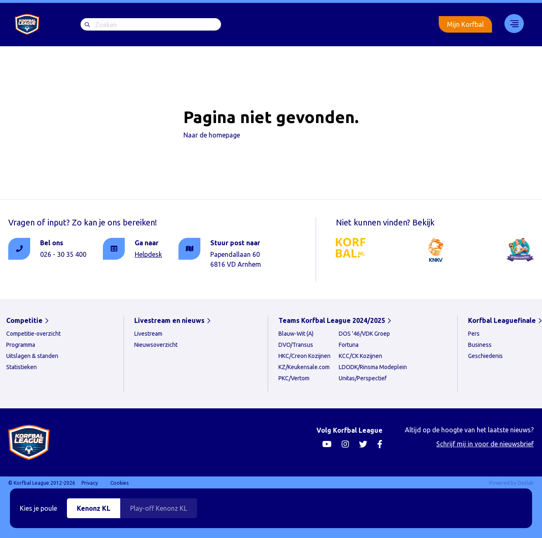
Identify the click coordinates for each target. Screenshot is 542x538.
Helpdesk (148, 254)
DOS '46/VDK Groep (364, 333)
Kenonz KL (93, 508)
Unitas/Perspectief (363, 378)
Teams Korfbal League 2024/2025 (331, 320)
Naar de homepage (211, 135)
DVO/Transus (295, 344)
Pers (474, 333)
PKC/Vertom (293, 378)
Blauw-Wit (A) (296, 333)
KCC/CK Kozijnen (360, 356)
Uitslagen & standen (32, 356)
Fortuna (349, 344)
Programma (20, 344)
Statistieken (21, 367)
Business (480, 344)
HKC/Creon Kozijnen (304, 356)
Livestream (303, 24)
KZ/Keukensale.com (304, 367)
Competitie (24, 320)
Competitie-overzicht (33, 333)
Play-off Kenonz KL (158, 508)
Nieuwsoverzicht (156, 344)
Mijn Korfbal (465, 24)
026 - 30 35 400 (63, 254)
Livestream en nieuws (169, 320)
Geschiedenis (485, 356)
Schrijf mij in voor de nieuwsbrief (485, 444)
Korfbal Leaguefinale (380, 24)
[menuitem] (303, 24)
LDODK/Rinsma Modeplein (373, 367)
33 (511, 23)
